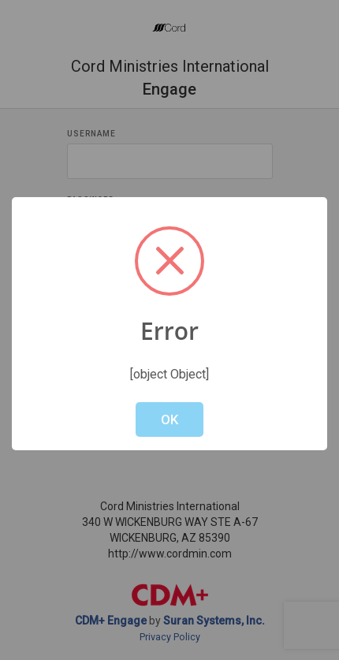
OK (169, 419)
